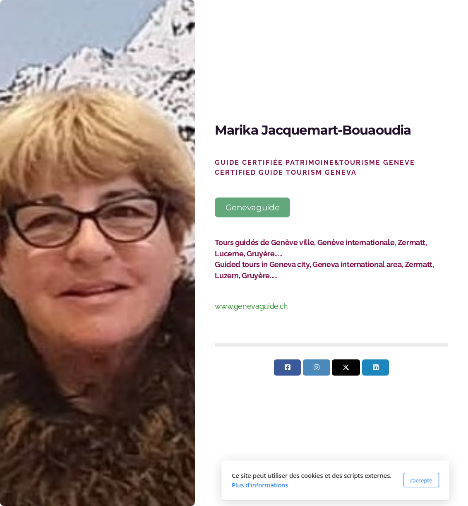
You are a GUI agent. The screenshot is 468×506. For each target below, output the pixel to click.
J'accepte (320, 480)
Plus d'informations (158, 485)
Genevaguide (252, 207)
